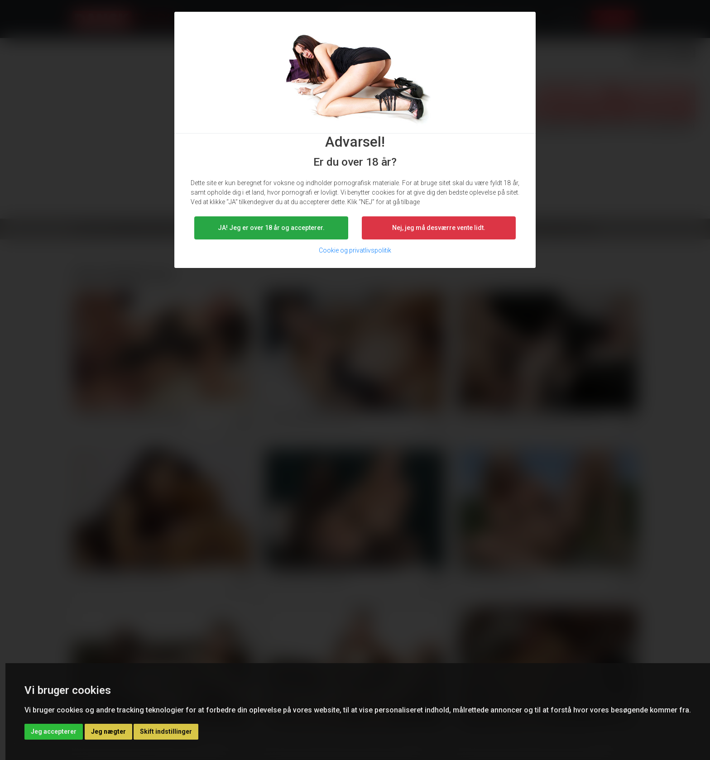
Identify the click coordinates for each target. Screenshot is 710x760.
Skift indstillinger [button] (166, 731)
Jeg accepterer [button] (54, 731)
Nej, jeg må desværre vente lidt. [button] (438, 227)
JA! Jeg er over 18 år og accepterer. (271, 227)
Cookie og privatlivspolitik (355, 250)
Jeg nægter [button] (108, 731)
